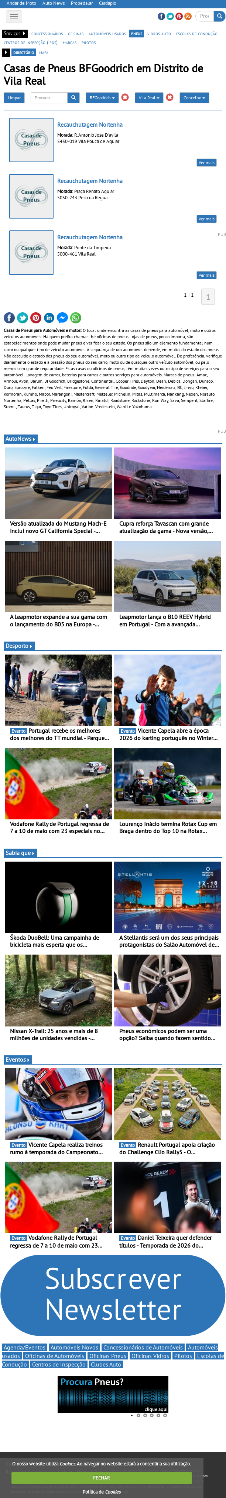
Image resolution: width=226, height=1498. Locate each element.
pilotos (89, 42)
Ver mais (207, 162)
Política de (101, 1492)
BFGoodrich (102, 97)
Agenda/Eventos (24, 1347)
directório (23, 52)
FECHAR (101, 1478)
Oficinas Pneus (107, 1355)
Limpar (14, 97)
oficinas (75, 33)
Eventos (18, 1059)
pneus (136, 33)
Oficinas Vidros (150, 1355)
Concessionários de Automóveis (143, 1347)
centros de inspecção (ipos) (31, 42)
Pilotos (183, 1355)
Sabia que (20, 852)
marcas (69, 42)
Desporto (19, 645)
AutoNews (21, 438)
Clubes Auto (106, 1364)
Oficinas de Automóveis (54, 1355)
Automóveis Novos (74, 1347)
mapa (43, 52)
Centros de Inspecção (59, 1364)
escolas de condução (197, 33)
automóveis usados (107, 33)
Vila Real (149, 97)
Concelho (194, 97)
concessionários (47, 33)
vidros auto (159, 33)
